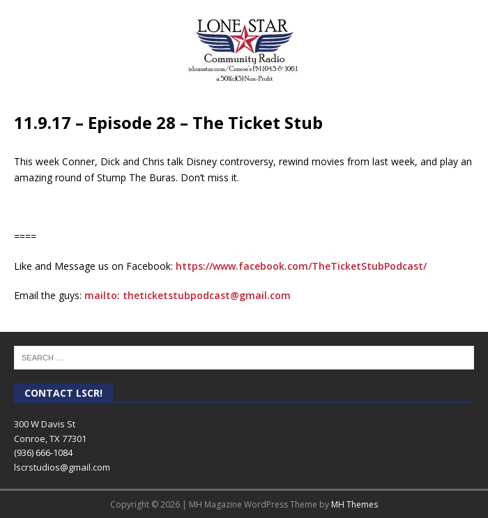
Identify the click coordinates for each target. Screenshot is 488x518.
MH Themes (354, 504)
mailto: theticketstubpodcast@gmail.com (187, 295)
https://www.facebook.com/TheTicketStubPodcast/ (301, 266)
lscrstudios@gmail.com (62, 467)
